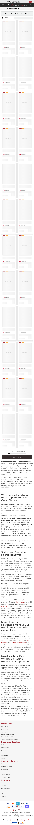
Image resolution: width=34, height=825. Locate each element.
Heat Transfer (4, 755)
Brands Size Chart (5, 777)
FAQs (2, 790)
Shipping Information (6, 766)
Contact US (4, 785)
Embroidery (4, 750)
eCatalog (3, 796)
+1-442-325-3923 (5, 729)
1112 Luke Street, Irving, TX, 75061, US (9, 739)
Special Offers (4, 769)
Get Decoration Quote (6, 744)
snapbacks (5, 606)
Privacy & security (5, 774)
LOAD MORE (17, 457)
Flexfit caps (19, 602)
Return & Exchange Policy (7, 771)
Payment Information (6, 763)
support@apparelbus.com (7, 732)
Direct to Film (4, 758)
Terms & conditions (5, 788)
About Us (3, 782)
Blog (2, 793)
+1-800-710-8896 (5, 726)
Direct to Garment (5, 752)
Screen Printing (5, 747)
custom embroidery (18, 643)
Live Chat (25, 6)
